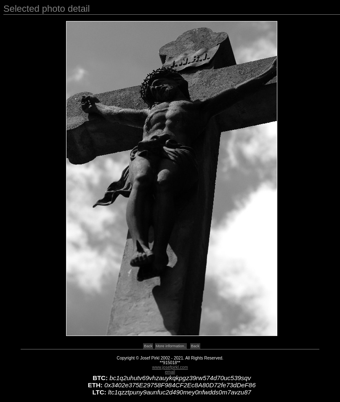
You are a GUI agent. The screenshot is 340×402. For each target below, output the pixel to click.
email (170, 372)
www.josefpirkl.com (170, 367)
